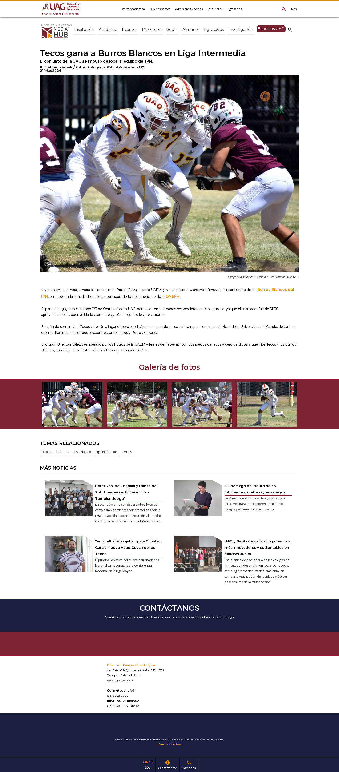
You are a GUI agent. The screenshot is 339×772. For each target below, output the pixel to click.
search (290, 29)
